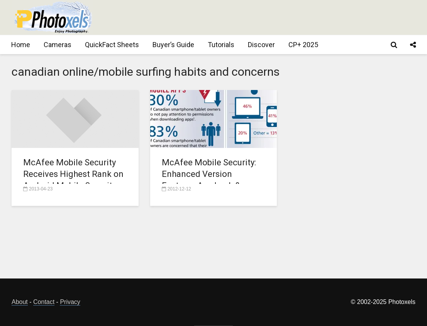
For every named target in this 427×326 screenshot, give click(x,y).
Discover (261, 45)
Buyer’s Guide (173, 45)
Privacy (70, 302)
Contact (43, 302)
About (20, 302)
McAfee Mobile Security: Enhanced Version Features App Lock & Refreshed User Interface (210, 180)
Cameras (57, 45)
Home (20, 45)
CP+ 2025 (303, 45)
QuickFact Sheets (112, 45)
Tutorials (221, 45)
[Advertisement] (274, 17)
